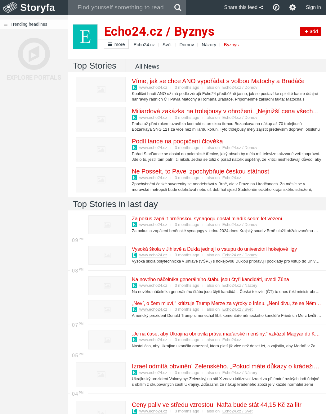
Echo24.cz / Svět (237, 309)
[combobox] (119, 7)
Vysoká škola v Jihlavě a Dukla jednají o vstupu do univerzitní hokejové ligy (214, 249)
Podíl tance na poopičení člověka (177, 141)
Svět (167, 44)
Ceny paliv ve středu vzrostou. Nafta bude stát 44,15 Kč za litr (216, 404)
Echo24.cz (144, 44)
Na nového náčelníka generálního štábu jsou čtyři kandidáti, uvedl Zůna (210, 279)
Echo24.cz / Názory (239, 285)
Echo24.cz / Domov (239, 87)
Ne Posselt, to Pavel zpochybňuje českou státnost (200, 171)
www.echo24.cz (153, 87)
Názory (209, 44)
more (116, 44)
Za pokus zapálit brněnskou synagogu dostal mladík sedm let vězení (207, 218)
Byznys (231, 44)
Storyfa (37, 7)
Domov (187, 44)
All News (147, 66)
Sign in (313, 7)
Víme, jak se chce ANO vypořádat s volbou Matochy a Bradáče (218, 81)
